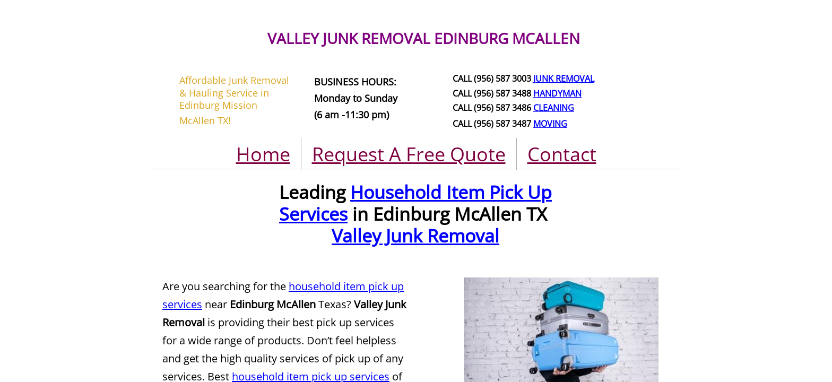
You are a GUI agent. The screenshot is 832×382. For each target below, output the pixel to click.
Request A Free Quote (409, 154)
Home (263, 154)
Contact (561, 154)
